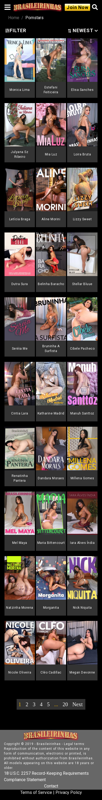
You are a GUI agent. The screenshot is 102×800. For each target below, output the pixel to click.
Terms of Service (36, 792)
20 (65, 704)
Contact (51, 786)
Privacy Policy (68, 792)
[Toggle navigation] (7, 7)
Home (13, 17)
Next (77, 704)
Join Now (77, 7)
